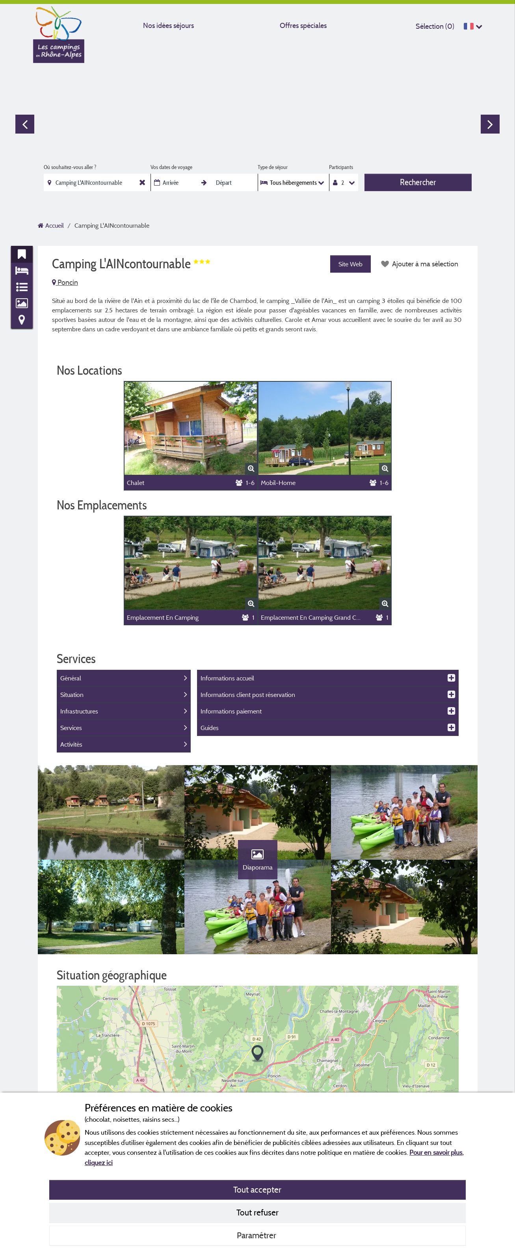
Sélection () (435, 26)
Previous (24, 124)
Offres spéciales (303, 25)
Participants (341, 167)
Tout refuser (257, 1212)
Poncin (65, 282)
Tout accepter (257, 1189)
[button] (257, 1054)
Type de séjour (273, 167)
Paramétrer (257, 1235)
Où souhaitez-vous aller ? (70, 167)
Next (490, 124)
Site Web (350, 264)
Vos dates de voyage (171, 167)
